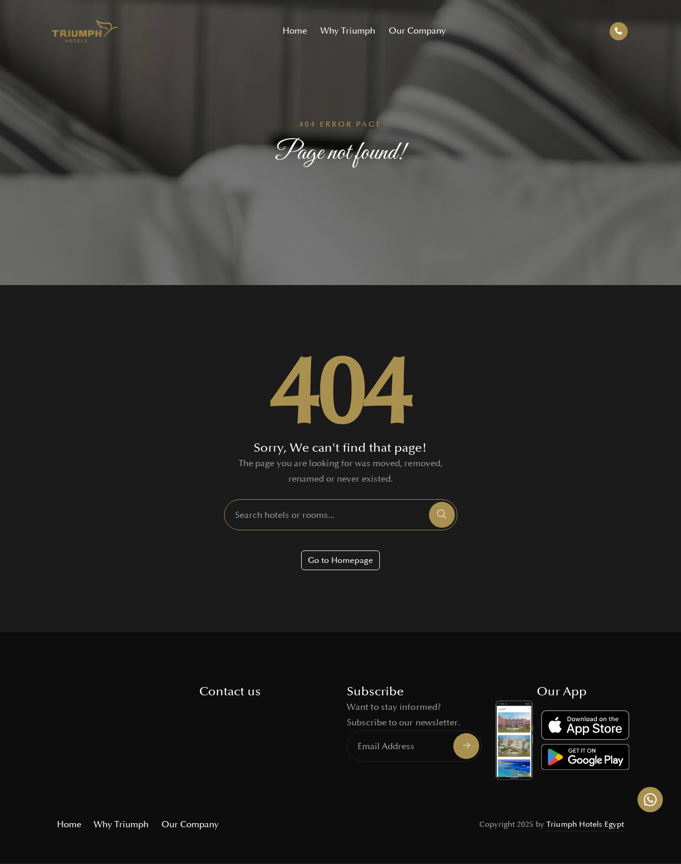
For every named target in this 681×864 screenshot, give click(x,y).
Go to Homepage (340, 560)
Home (295, 30)
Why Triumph (347, 30)
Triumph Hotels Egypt (585, 824)
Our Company (417, 30)
